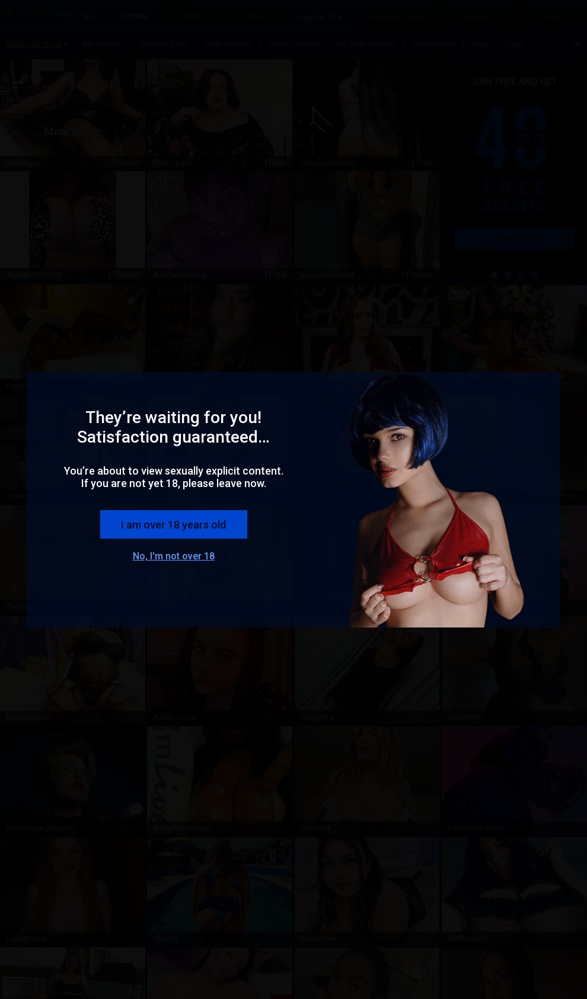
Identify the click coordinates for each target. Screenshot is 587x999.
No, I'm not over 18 (174, 556)
